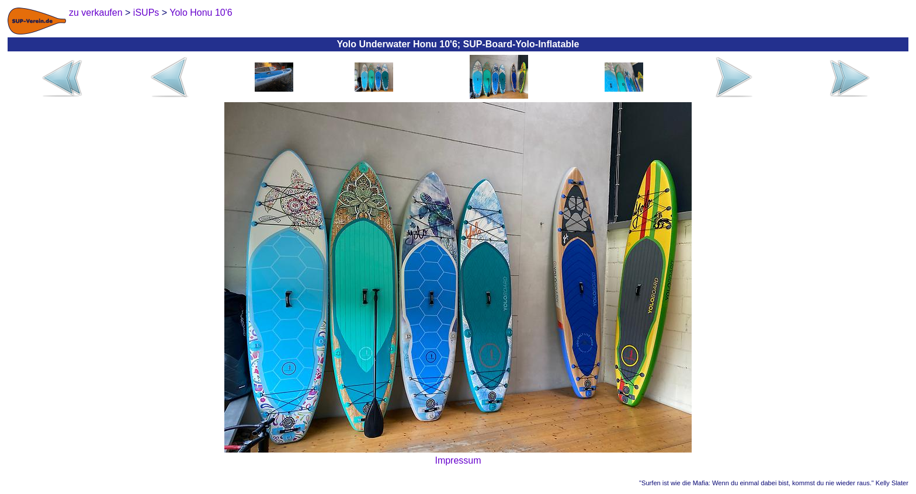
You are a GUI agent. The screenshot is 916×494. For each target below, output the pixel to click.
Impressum (458, 460)
